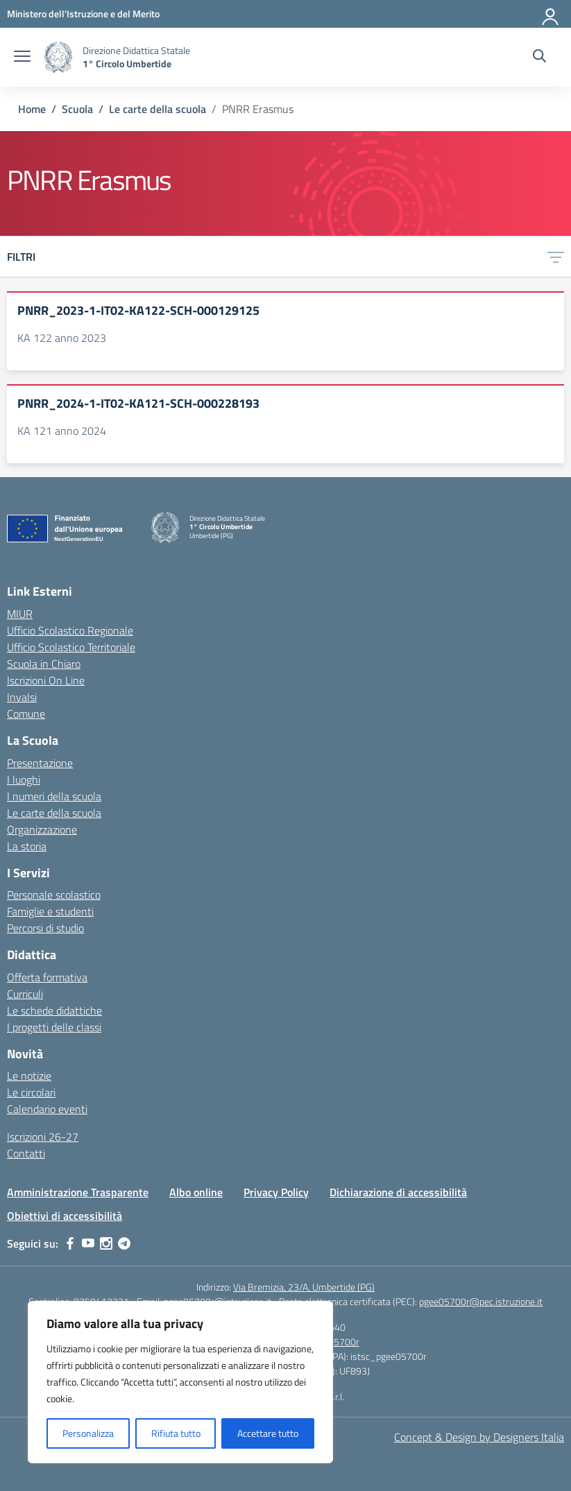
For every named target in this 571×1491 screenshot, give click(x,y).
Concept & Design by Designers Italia (479, 1437)
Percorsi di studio (45, 928)
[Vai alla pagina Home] (32, 109)
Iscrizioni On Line (46, 680)
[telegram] (124, 1243)
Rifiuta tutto (176, 1433)
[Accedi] (551, 14)
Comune (26, 713)
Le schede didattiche (54, 1010)
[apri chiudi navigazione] (22, 57)
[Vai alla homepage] (58, 57)
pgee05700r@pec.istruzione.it (481, 1301)
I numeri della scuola (54, 796)
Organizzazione (42, 829)
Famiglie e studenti (50, 911)
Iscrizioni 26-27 (42, 1136)
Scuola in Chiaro (43, 663)
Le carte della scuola (54, 812)
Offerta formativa (47, 977)
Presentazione (40, 763)
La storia (26, 846)
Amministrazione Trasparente (77, 1192)
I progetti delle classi (54, 1027)
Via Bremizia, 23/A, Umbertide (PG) (304, 1286)
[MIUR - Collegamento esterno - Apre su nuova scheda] (83, 13)
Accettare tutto (267, 1433)
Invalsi (22, 697)
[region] (180, 1382)
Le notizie (29, 1075)
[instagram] (106, 1243)
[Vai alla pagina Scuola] (77, 109)
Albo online (196, 1192)
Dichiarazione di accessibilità (398, 1192)
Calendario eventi (47, 1109)
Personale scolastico (54, 894)
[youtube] (88, 1243)
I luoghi (23, 779)
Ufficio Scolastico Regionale (70, 630)
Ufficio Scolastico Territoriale (71, 647)
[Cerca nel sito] (539, 58)
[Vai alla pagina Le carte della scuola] (157, 109)
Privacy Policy (276, 1192)
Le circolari (31, 1092)
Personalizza (88, 1433)
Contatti (26, 1153)
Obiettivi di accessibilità (64, 1215)
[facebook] (70, 1243)
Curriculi (25, 993)
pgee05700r (334, 1341)
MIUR (20, 613)
